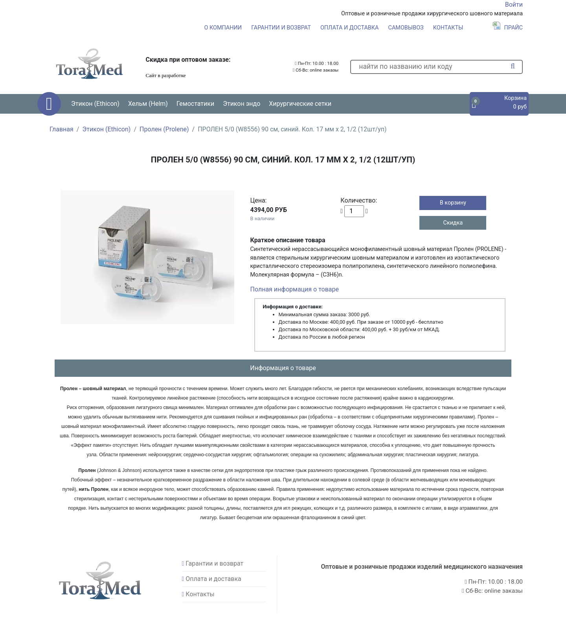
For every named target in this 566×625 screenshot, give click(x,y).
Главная (62, 129)
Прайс (507, 27)
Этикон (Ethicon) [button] (95, 103)
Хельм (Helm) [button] (148, 103)
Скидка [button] (453, 222)
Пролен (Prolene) (164, 129)
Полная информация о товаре (294, 289)
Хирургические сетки (300, 103)
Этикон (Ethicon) (106, 129)
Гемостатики (195, 103)
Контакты (448, 27)
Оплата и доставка (349, 27)
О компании (223, 27)
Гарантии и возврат (281, 27)
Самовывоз (406, 27)
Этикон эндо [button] (241, 103)
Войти (514, 4)
